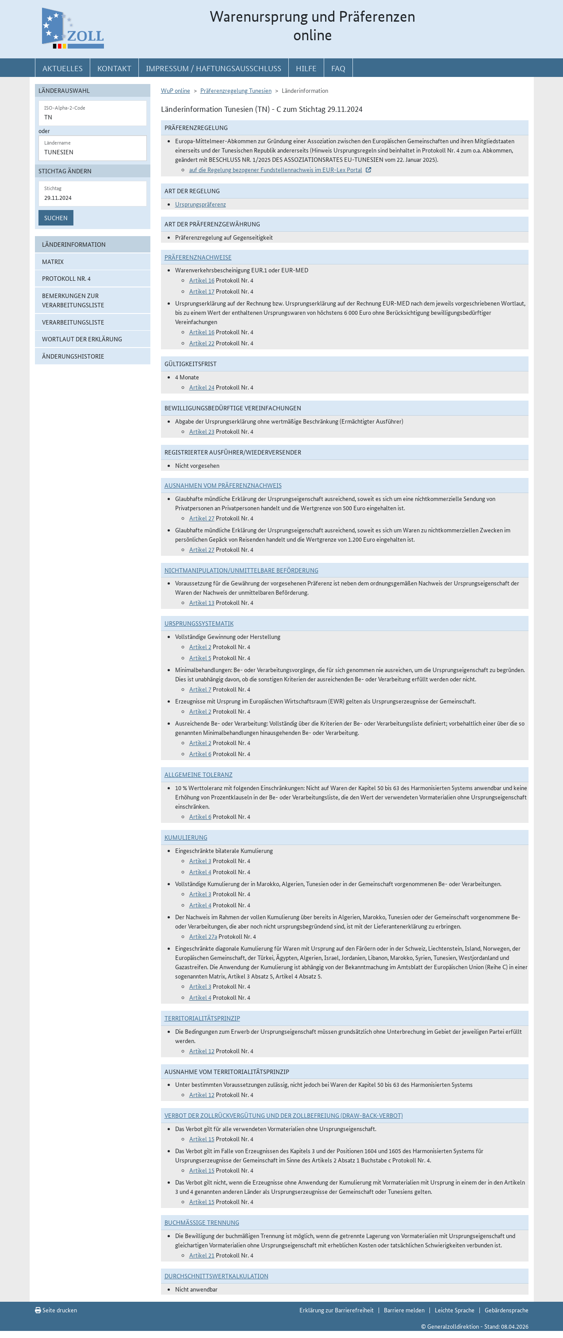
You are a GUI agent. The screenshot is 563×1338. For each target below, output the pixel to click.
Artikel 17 (201, 291)
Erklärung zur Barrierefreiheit (336, 1309)
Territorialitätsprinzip (202, 1017)
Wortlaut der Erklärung (82, 338)
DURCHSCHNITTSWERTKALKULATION (216, 1275)
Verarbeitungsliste (73, 321)
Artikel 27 (201, 517)
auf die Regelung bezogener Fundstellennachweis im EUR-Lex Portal (275, 169)
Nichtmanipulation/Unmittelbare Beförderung (241, 570)
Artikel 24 (201, 386)
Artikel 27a (203, 936)
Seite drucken (56, 1309)
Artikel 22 (201, 342)
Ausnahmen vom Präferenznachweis (223, 485)
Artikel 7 (200, 688)
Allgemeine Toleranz (199, 774)
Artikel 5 (200, 657)
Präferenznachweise (198, 256)
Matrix (53, 261)
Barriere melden (404, 1309)
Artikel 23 (201, 431)
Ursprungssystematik (199, 623)
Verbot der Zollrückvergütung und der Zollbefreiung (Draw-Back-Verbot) (284, 1115)
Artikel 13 (201, 602)
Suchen (56, 217)
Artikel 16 (201, 279)
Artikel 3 (200, 860)
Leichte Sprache (455, 1309)
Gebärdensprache (507, 1309)
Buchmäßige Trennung (202, 1222)
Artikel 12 (201, 1050)
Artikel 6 (200, 753)
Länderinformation (74, 244)
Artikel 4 (200, 871)
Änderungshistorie (73, 356)
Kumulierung (186, 837)
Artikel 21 (201, 1254)
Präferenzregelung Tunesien (236, 90)
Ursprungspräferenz (200, 203)
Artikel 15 (201, 1138)
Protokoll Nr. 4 (66, 278)
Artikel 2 (200, 646)
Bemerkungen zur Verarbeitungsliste (73, 300)
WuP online (175, 90)
